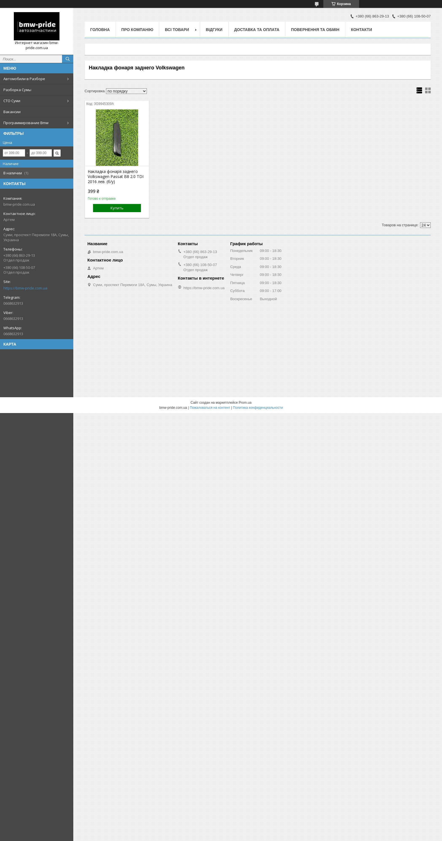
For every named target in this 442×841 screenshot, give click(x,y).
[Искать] (67, 59)
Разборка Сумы (17, 89)
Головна (100, 29)
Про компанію (137, 29)
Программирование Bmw (25, 122)
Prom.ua (245, 403)
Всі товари (177, 29)
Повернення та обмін (315, 29)
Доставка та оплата (257, 29)
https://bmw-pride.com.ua (25, 288)
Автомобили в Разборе (24, 78)
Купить (117, 207)
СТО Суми (11, 100)
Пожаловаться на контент (210, 408)
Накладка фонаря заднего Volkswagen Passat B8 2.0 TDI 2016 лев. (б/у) (115, 176)
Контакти (361, 29)
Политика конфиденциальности (258, 408)
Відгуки (214, 29)
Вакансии (12, 111)
